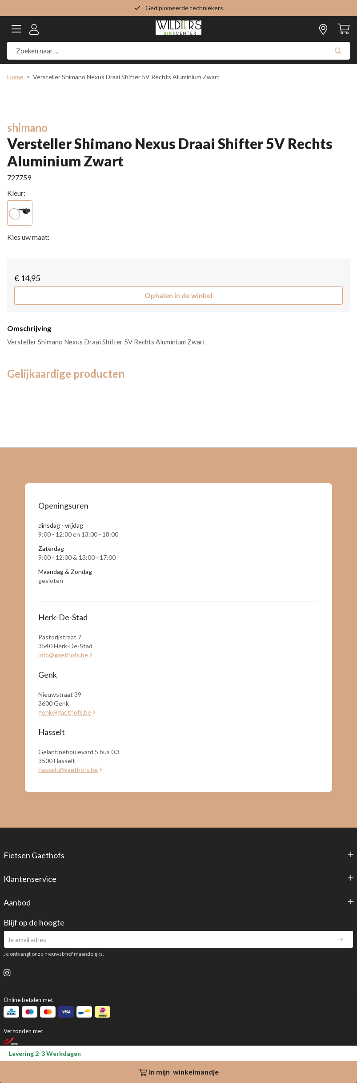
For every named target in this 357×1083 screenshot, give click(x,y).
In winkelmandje (179, 1071)
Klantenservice (30, 879)
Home (15, 77)
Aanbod (17, 902)
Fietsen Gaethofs (34, 855)
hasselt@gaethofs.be (68, 769)
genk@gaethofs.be (64, 712)
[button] (178, 295)
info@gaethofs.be (63, 655)
